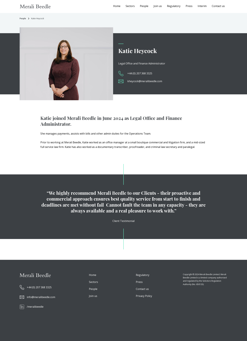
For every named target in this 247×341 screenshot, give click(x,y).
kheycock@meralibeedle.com (144, 81)
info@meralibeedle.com (41, 297)
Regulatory (173, 6)
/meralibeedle (35, 306)
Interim (202, 6)
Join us (158, 6)
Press (189, 6)
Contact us (218, 6)
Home (116, 6)
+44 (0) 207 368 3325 (139, 73)
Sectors (130, 6)
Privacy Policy (144, 296)
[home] (35, 6)
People (144, 6)
